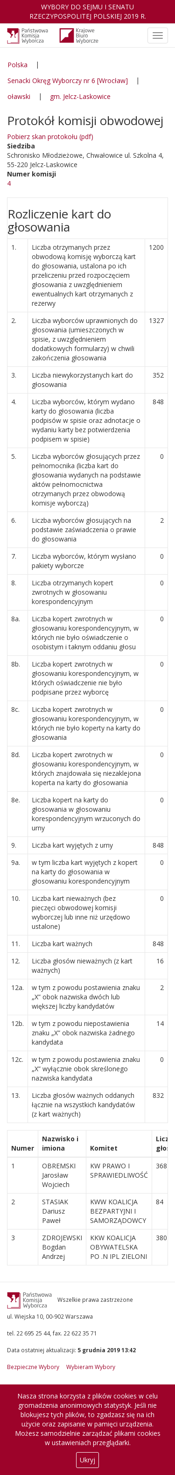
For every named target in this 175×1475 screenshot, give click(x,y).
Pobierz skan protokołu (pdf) (50, 136)
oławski (18, 96)
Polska (17, 64)
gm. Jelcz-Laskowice (80, 96)
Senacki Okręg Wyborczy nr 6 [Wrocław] (67, 80)
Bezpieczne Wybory (33, 1366)
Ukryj (87, 1459)
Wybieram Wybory (90, 1366)
